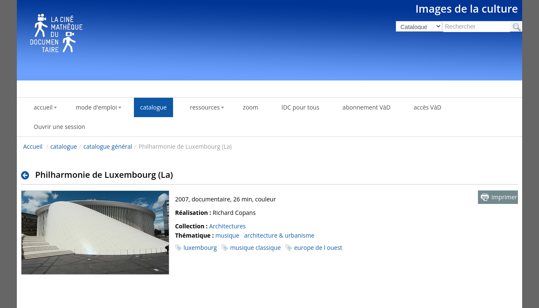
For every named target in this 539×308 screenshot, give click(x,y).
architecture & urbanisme (279, 235)
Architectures (227, 226)
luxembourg (200, 248)
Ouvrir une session (59, 127)
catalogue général (107, 146)
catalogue (64, 146)
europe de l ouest (318, 248)
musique (227, 235)
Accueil (33, 146)
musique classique (255, 248)
